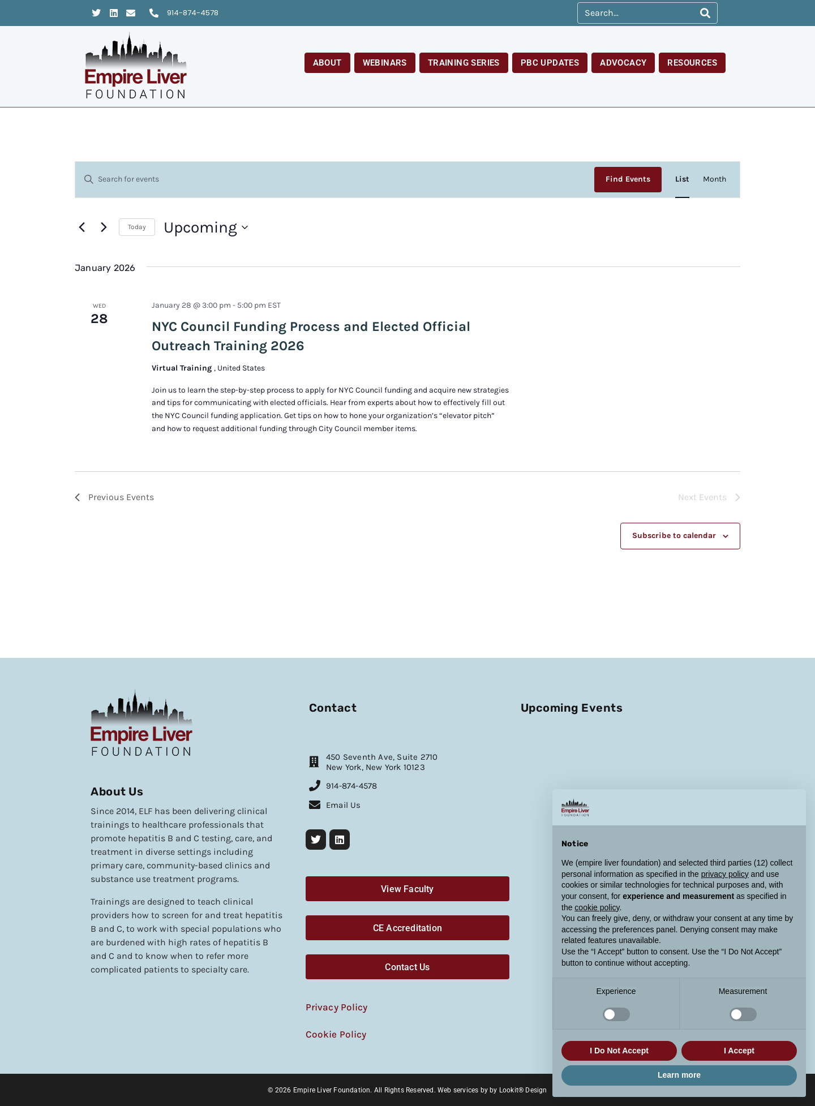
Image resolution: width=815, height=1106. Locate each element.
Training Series (464, 63)
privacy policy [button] (725, 874)
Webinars (385, 63)
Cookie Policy (334, 1032)
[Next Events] (103, 227)
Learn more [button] (679, 1074)
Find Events (628, 179)
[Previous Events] (81, 227)
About (327, 63)
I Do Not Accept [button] (619, 1050)
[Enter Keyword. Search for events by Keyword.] (334, 179)
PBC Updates (550, 63)
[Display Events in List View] (682, 179)
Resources (692, 63)
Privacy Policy (334, 1006)
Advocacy (623, 63)
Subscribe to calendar (674, 535)
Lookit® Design (523, 1088)
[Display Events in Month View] (714, 179)
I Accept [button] (739, 1050)
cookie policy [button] (596, 907)
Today (137, 227)
